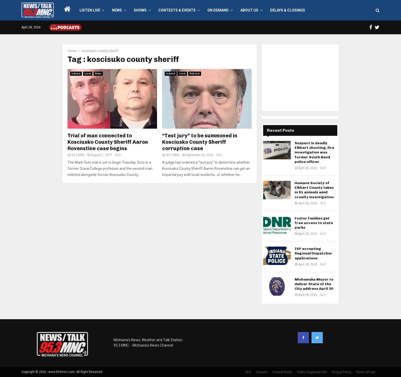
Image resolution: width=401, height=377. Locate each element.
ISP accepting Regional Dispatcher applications (313, 253)
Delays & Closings (287, 10)
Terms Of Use (365, 372)
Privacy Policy (341, 372)
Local (87, 73)
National (195, 73)
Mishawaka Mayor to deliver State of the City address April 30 (314, 284)
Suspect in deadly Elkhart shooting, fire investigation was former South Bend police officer (314, 152)
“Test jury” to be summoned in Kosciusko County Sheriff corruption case (199, 141)
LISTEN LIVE (90, 10)
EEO (248, 372)
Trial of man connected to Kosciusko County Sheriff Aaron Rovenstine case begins (108, 141)
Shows (140, 10)
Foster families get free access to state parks (314, 223)
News (117, 10)
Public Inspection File (312, 372)
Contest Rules (282, 372)
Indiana (76, 73)
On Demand (218, 10)
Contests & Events (177, 10)
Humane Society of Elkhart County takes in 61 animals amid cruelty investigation (314, 190)
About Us (249, 10)
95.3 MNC (78, 155)
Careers (261, 372)
